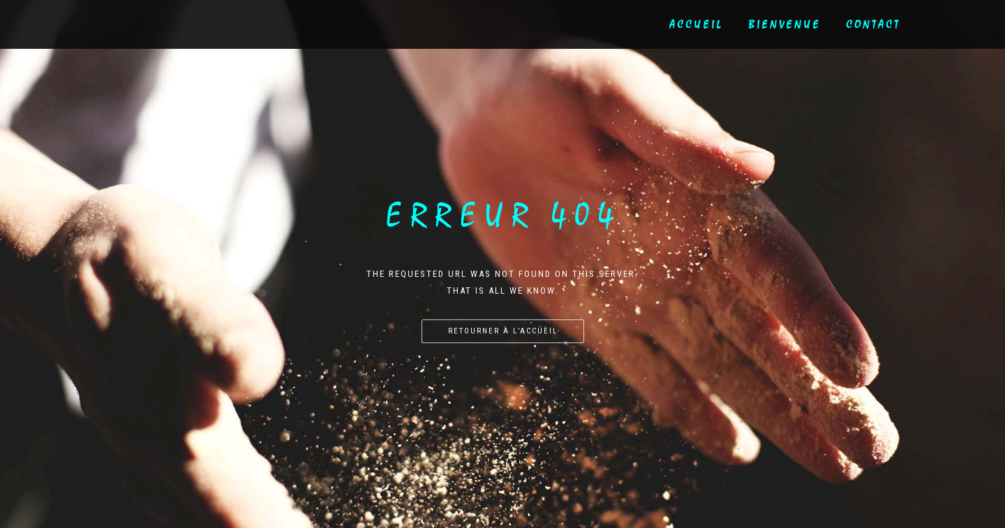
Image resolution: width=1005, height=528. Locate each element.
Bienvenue (784, 24)
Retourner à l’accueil (503, 330)
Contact (873, 24)
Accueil (696, 24)
